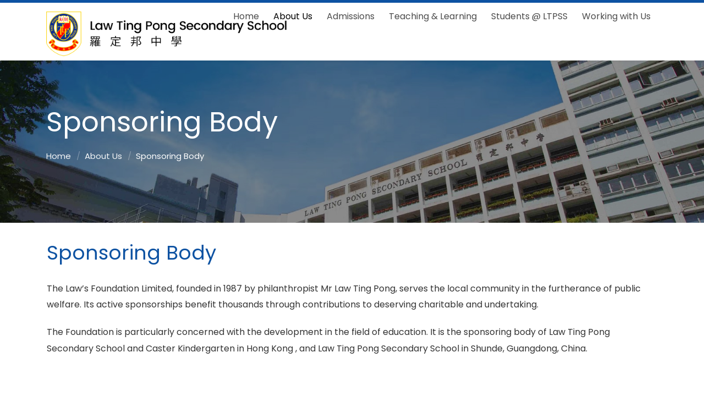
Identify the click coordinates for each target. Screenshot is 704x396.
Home (58, 156)
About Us (103, 156)
